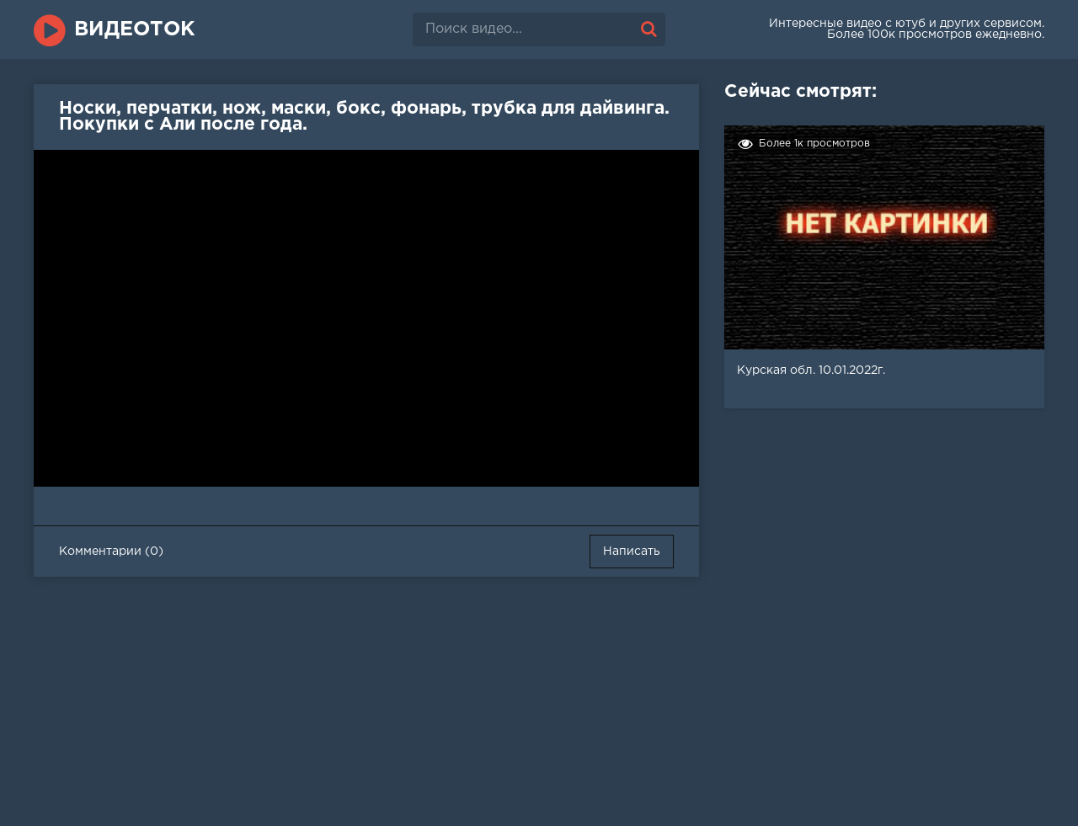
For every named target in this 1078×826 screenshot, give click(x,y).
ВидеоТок (134, 29)
